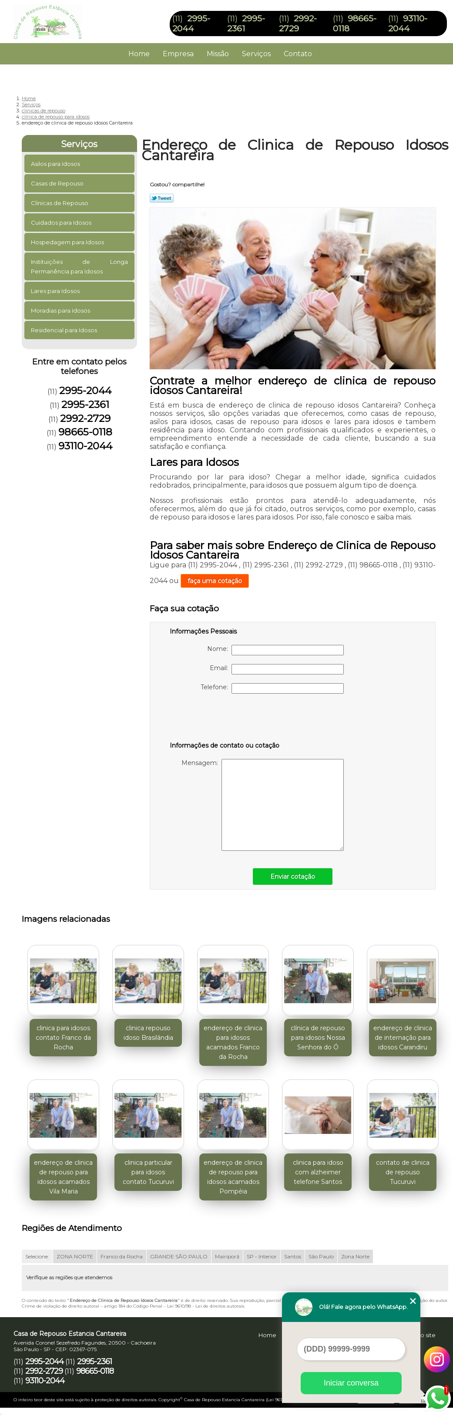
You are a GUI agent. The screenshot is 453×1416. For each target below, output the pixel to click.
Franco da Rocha (122, 1256)
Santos (292, 1256)
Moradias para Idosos (61, 310)
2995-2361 (85, 404)
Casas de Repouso (58, 183)
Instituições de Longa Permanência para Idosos (79, 266)
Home (139, 54)
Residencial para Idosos (64, 330)
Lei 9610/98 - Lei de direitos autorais (205, 1306)
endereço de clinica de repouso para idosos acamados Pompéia (233, 1177)
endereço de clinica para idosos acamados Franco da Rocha (233, 1042)
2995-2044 (191, 23)
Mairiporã (227, 1256)
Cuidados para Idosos (62, 222)
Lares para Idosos (56, 290)
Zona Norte (355, 1256)
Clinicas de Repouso (60, 202)
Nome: (275, 650)
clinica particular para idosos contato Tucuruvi (148, 1172)
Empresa (178, 54)
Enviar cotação (292, 876)
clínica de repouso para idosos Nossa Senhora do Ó (318, 1037)
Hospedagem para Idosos (68, 242)
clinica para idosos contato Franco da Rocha (63, 1037)
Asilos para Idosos (56, 163)
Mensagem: (262, 805)
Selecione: (37, 1256)
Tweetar (162, 198)
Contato (298, 54)
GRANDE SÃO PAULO (179, 1256)
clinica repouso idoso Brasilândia (148, 1033)
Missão (218, 54)
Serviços (256, 54)
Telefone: (272, 688)
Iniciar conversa (351, 1383)
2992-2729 (298, 23)
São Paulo (321, 1256)
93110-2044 (407, 23)
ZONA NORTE (75, 1256)
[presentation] (225, 719)
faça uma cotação (215, 581)
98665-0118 (85, 432)
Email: (277, 669)
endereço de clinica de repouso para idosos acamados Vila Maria (63, 1177)
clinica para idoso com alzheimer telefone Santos (318, 1172)
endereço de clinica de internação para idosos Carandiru (402, 1037)
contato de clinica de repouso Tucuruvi (403, 1172)
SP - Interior (262, 1256)
